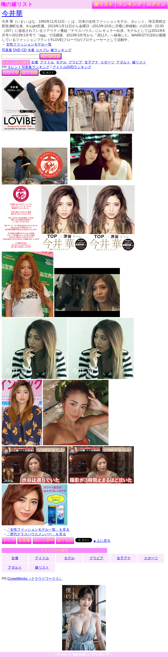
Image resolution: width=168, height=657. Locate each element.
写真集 (7, 50)
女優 (34, 62)
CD (23, 50)
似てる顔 (29, 72)
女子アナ (91, 62)
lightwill (79, 654)
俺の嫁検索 (50, 56)
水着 (31, 50)
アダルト (123, 62)
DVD (17, 50)
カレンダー (44, 540)
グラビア (75, 62)
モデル (61, 62)
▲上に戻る (101, 541)
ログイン (156, 4)
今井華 (12, 13)
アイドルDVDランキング (71, 67)
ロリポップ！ (101, 654)
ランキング (130, 4)
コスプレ (42, 50)
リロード (11, 72)
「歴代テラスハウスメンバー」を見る (36, 534)
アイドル (47, 62)
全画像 (24, 540)
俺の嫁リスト (17, 4)
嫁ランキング (61, 50)
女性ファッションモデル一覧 (29, 44)
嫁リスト (103, 4)
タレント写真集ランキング (28, 67)
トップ (9, 540)
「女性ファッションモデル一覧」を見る (38, 529)
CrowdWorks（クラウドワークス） (34, 578)
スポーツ (107, 62)
